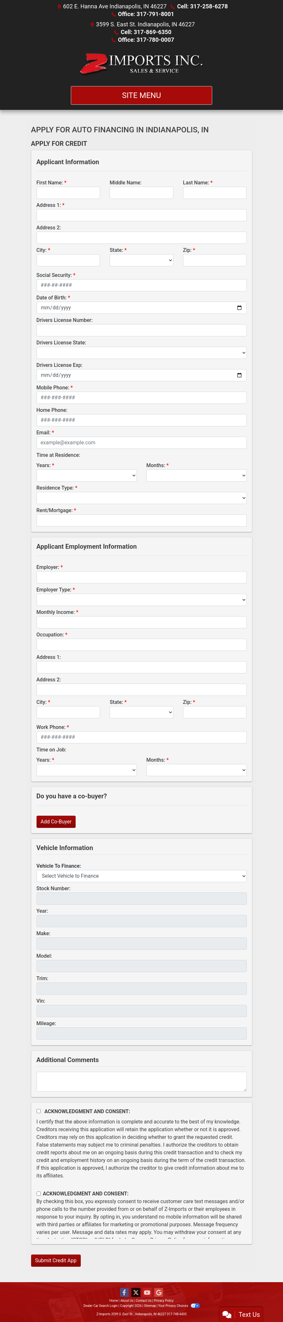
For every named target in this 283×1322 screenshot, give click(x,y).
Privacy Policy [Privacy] (164, 1300)
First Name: (50, 183)
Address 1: (49, 205)
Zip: (187, 250)
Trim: (42, 978)
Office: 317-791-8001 (146, 14)
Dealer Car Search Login (100, 1306)
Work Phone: (51, 727)
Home (113, 1300)
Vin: (41, 1001)
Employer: (48, 567)
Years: (44, 465)
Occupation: (50, 635)
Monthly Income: (56, 612)
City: (42, 250)
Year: (42, 911)
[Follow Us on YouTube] (147, 1293)
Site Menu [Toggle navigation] (141, 95)
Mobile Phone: (53, 388)
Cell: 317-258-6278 (202, 6)
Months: (155, 465)
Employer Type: (54, 590)
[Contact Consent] (39, 1194)
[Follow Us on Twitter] (135, 1293)
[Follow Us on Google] (158, 1293)
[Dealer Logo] (141, 65)
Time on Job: (51, 750)
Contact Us (144, 1300)
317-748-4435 (177, 1314)
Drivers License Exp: (60, 365)
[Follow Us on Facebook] (124, 1293)
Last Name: (196, 183)
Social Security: (54, 275)
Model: (44, 956)
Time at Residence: (58, 455)
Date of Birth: (52, 298)
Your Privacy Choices (179, 1306)
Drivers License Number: (65, 320)
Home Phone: (52, 410)
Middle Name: (125, 183)
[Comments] (142, 1082)
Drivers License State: (62, 343)
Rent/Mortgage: (55, 510)
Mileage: (46, 1023)
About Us (127, 1300)
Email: (44, 433)
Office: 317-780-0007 (146, 39)
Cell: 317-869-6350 (146, 32)
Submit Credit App (56, 1260)
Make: (44, 933)
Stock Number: (54, 888)
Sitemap (150, 1306)
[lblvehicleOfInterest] (142, 876)
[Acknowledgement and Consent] (39, 1111)
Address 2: (49, 228)
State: (116, 250)
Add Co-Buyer (56, 822)
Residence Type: (55, 488)
